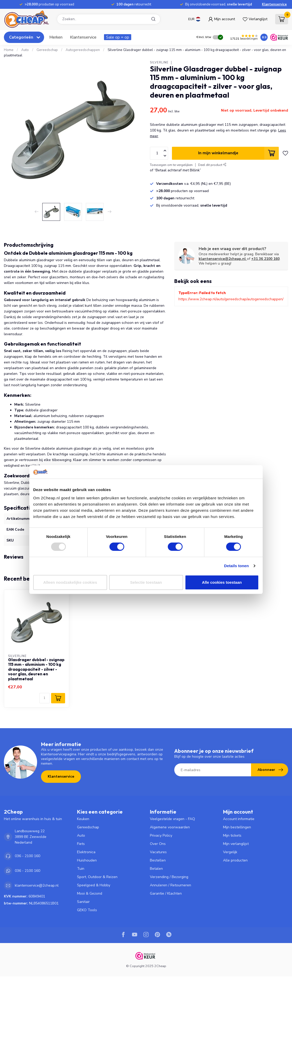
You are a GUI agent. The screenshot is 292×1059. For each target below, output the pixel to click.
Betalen (156, 868)
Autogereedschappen (83, 50)
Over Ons (158, 843)
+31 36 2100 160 (265, 258)
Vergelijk (230, 852)
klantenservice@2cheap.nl (223, 258)
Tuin (80, 868)
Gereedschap (47, 50)
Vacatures (158, 852)
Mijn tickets (232, 835)
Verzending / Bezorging (169, 876)
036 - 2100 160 (27, 855)
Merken (55, 37)
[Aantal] (44, 698)
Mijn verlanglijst (236, 843)
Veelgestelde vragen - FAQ (172, 818)
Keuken (83, 818)
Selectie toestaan (146, 582)
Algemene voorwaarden (170, 827)
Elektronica (86, 852)
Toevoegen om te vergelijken (171, 165)
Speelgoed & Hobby (93, 885)
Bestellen (158, 860)
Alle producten (235, 860)
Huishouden (87, 860)
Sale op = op (117, 37)
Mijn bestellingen (237, 827)
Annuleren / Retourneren (170, 885)
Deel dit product (212, 165)
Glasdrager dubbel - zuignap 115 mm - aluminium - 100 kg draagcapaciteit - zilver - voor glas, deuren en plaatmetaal (36, 669)
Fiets (81, 843)
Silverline (159, 62)
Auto (25, 50)
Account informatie (238, 818)
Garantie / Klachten (166, 893)
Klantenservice (274, 4)
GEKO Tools (87, 910)
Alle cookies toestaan (222, 582)
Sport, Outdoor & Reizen (97, 876)
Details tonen (236, 566)
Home (8, 50)
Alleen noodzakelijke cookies (70, 582)
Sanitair (83, 901)
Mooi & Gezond (89, 893)
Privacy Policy (161, 835)
